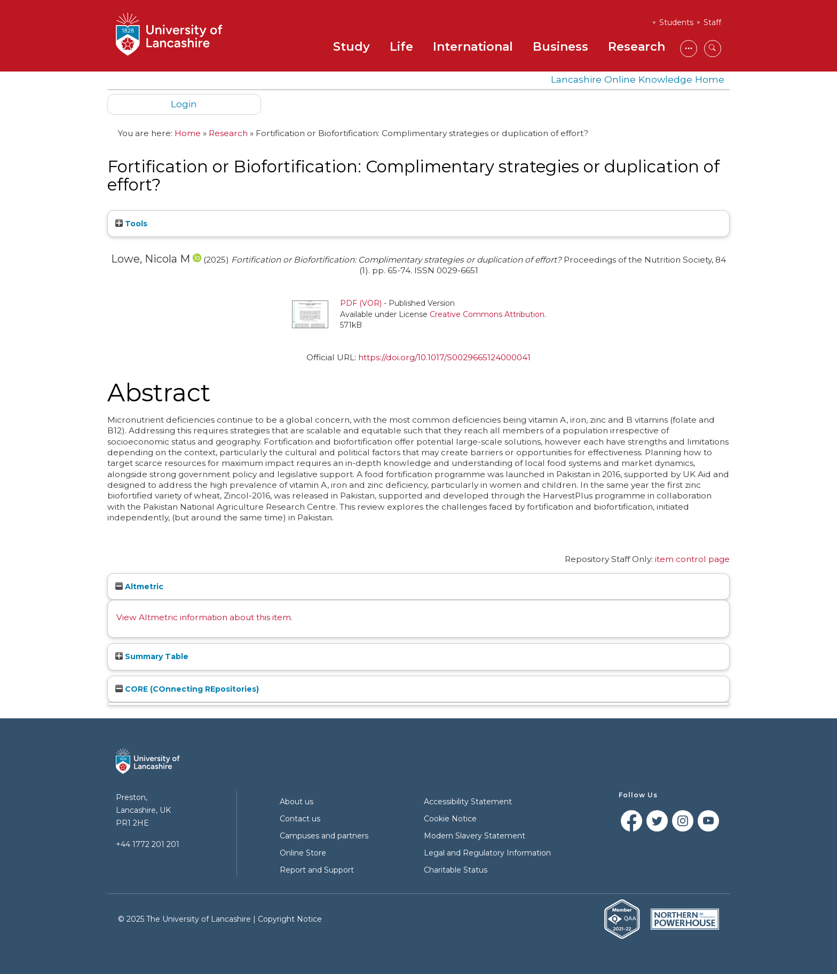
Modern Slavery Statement (474, 836)
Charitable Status (455, 870)
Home (188, 133)
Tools (131, 223)
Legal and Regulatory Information (487, 853)
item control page (692, 559)
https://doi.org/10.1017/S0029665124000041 (444, 357)
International (473, 46)
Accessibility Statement (468, 801)
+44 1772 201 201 (147, 844)
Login (184, 103)
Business (560, 46)
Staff (712, 22)
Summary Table (151, 656)
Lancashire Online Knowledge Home (637, 79)
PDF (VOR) (361, 303)
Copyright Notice (290, 919)
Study (351, 46)
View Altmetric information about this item (203, 617)
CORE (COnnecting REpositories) (187, 689)
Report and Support (317, 870)
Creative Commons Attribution (487, 314)
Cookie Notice (450, 818)
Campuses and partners (324, 836)
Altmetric (139, 586)
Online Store (303, 853)
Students (676, 22)
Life (401, 46)
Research (636, 46)
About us (296, 801)
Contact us (300, 818)
